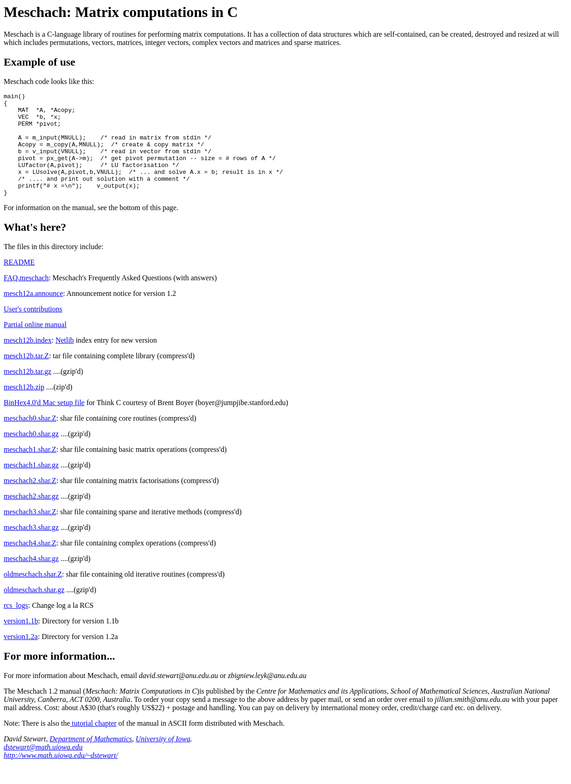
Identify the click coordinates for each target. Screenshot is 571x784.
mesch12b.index (27, 361)
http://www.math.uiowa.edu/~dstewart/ (61, 776)
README (19, 283)
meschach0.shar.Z (30, 439)
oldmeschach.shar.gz (34, 610)
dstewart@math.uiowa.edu (43, 768)
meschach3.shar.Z (30, 532)
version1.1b (21, 641)
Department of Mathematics (91, 759)
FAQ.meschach (26, 298)
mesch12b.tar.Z (26, 376)
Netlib (65, 361)
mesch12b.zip (24, 407)
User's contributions (33, 330)
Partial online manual (35, 345)
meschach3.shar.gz (31, 548)
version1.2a (21, 657)
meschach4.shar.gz (31, 579)
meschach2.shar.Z (30, 501)
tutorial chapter (93, 744)
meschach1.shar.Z (30, 470)
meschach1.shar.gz (31, 485)
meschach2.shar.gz (31, 517)
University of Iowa (163, 759)
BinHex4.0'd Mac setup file (44, 423)
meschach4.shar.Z (30, 563)
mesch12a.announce (33, 314)
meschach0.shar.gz (31, 454)
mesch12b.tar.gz (27, 392)
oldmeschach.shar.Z (33, 595)
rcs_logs (16, 626)
